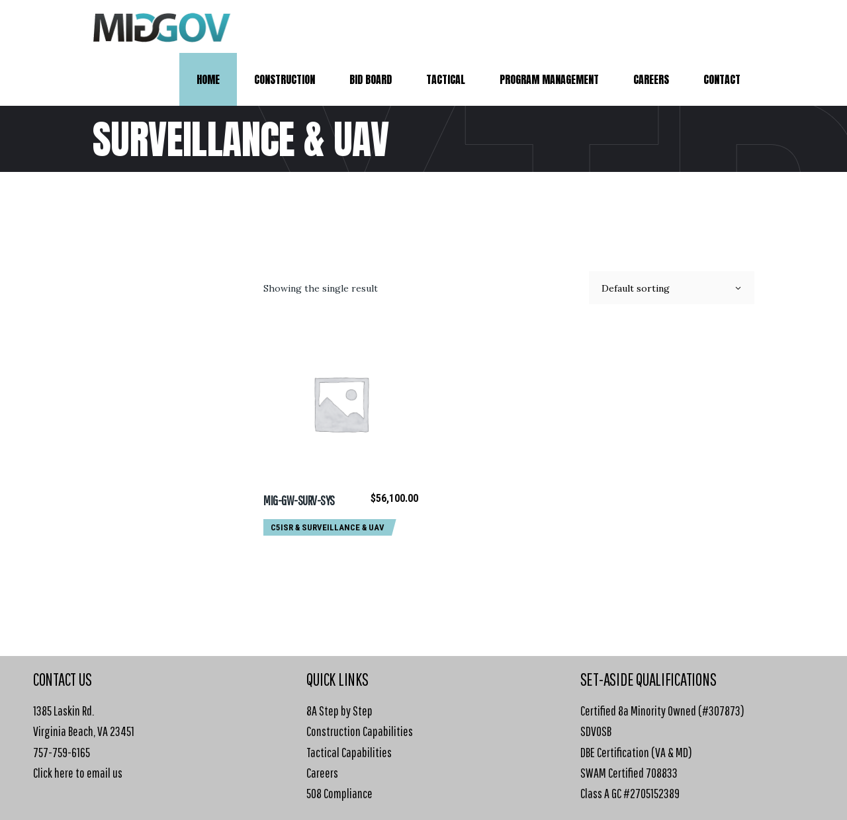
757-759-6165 (61, 752)
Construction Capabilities (359, 731)
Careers (322, 772)
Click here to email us (77, 772)
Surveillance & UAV (343, 527)
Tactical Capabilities (349, 752)
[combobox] (671, 287)
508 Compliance (339, 793)
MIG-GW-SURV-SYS (299, 500)
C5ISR (282, 527)
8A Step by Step (339, 710)
